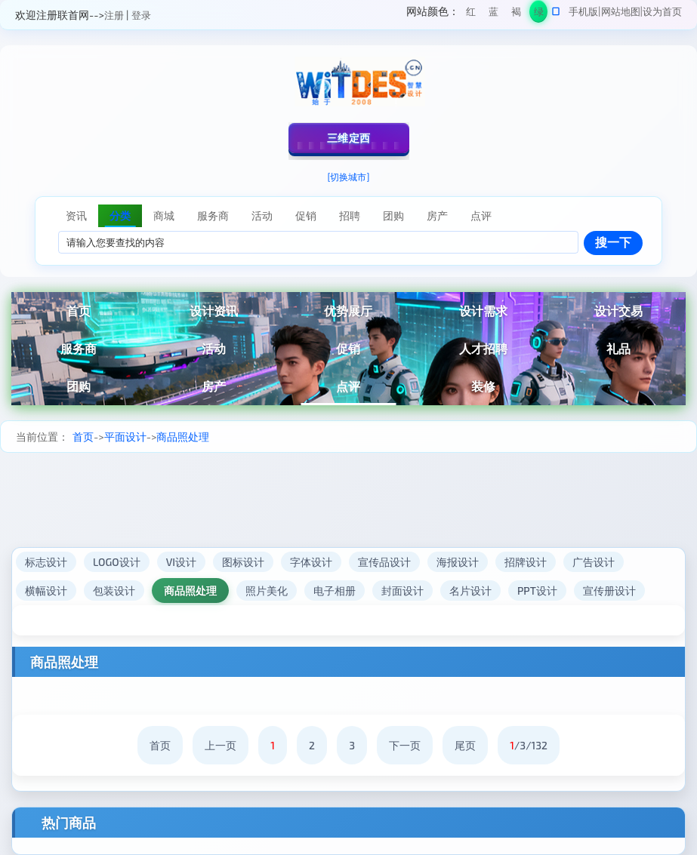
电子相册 (334, 590)
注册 (114, 15)
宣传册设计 (609, 590)
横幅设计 (46, 590)
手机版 (583, 11)
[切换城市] (349, 176)
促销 (348, 348)
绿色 (539, 14)
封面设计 (402, 590)
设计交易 (618, 310)
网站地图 (620, 11)
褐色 (516, 14)
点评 (348, 386)
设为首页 (662, 11)
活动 (214, 348)
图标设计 (243, 561)
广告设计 (593, 561)
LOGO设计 (116, 561)
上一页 (220, 745)
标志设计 (46, 561)
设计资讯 (214, 310)
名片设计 (470, 590)
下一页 (405, 745)
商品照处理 (182, 436)
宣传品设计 (384, 561)
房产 (214, 386)
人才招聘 (483, 348)
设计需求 (483, 310)
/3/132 (528, 745)
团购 (78, 386)
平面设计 (125, 436)
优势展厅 (348, 310)
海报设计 (457, 561)
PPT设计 (537, 590)
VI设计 (181, 561)
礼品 (618, 348)
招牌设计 (525, 561)
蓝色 (493, 14)
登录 (141, 15)
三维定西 (349, 137)
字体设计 (311, 561)
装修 (483, 386)
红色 (471, 14)
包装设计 (114, 590)
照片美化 (266, 590)
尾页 (465, 745)
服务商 (78, 348)
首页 (78, 310)
